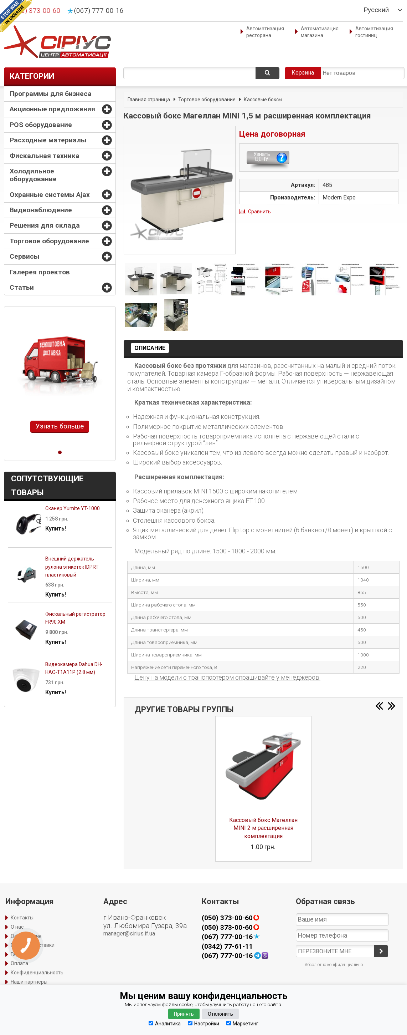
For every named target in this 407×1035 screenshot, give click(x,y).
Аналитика (165, 1023)
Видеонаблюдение (41, 210)
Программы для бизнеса (51, 94)
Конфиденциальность (37, 972)
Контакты (22, 917)
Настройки (203, 1023)
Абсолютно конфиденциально (334, 964)
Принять (184, 1014)
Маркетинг (242, 1023)
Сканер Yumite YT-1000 (72, 508)
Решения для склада (45, 225)
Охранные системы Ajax (50, 195)
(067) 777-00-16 (99, 11)
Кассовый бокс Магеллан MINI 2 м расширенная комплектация (263, 828)
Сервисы (24, 256)
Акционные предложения (52, 109)
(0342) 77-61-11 (227, 946)
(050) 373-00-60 (36, 11)
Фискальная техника (44, 156)
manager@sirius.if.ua (129, 933)
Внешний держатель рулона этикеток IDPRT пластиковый (72, 567)
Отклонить (220, 1014)
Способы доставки (33, 945)
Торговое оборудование (49, 241)
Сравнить (259, 211)
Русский (376, 10)
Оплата (19, 963)
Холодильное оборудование (33, 175)
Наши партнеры (29, 982)
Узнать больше (60, 426)
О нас (17, 927)
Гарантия (21, 954)
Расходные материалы (48, 140)
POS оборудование (41, 125)
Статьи (22, 287)
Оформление (26, 936)
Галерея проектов (40, 272)
